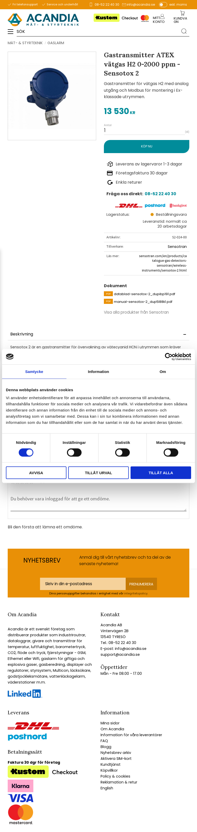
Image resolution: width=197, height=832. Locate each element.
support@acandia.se (120, 654)
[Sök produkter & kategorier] (98, 31)
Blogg (106, 746)
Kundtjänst (111, 764)
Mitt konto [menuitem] (159, 20)
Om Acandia (112, 729)
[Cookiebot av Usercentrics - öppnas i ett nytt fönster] (168, 356)
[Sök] (184, 31)
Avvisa (36, 473)
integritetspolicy (135, 593)
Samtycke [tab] (34, 371)
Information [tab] (98, 371)
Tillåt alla (161, 473)
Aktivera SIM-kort (116, 758)
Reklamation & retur (119, 782)
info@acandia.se (141, 4)
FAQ (104, 740)
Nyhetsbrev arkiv (116, 752)
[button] (12, 33)
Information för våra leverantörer (131, 734)
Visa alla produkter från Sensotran (136, 312)
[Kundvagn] (181, 20)
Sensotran (177, 246)
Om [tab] (163, 371)
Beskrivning (21, 334)
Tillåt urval (98, 473)
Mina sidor (110, 723)
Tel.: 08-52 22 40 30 (118, 642)
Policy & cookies (115, 776)
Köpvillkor (109, 770)
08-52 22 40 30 (107, 4)
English (107, 788)
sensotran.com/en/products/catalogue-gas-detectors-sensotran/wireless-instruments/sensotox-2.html (163, 263)
